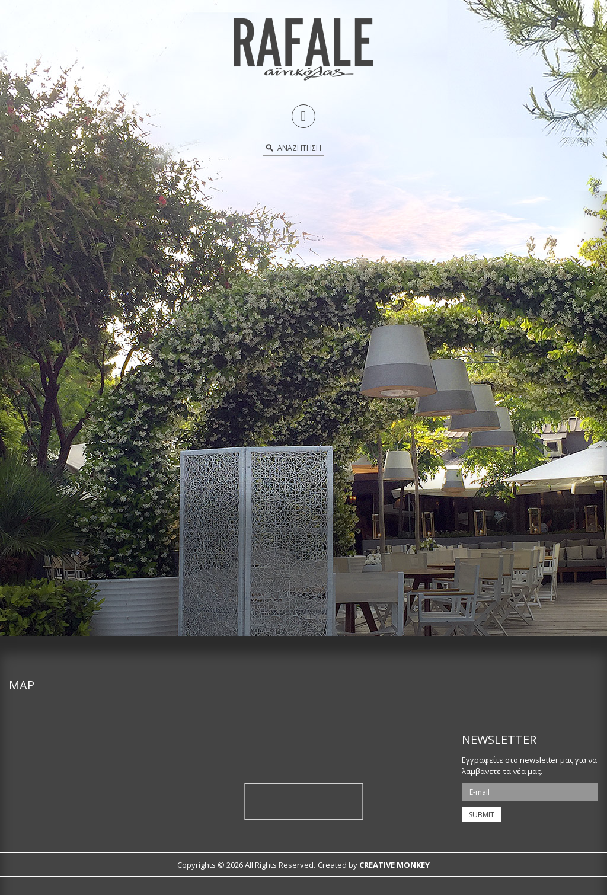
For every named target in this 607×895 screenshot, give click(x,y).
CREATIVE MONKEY (394, 864)
